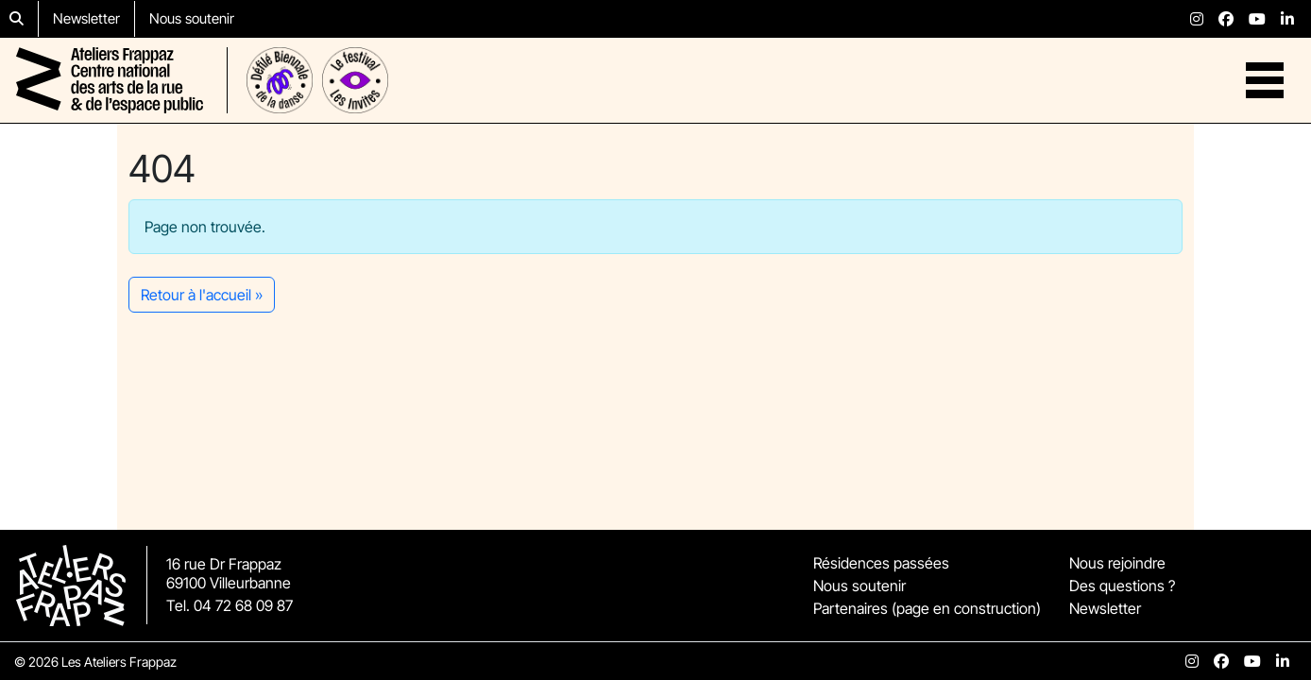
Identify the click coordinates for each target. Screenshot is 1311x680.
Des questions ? (1122, 585)
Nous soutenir (191, 18)
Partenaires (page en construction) (927, 608)
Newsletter (86, 18)
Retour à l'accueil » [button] (202, 294)
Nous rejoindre (1117, 562)
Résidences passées (881, 562)
